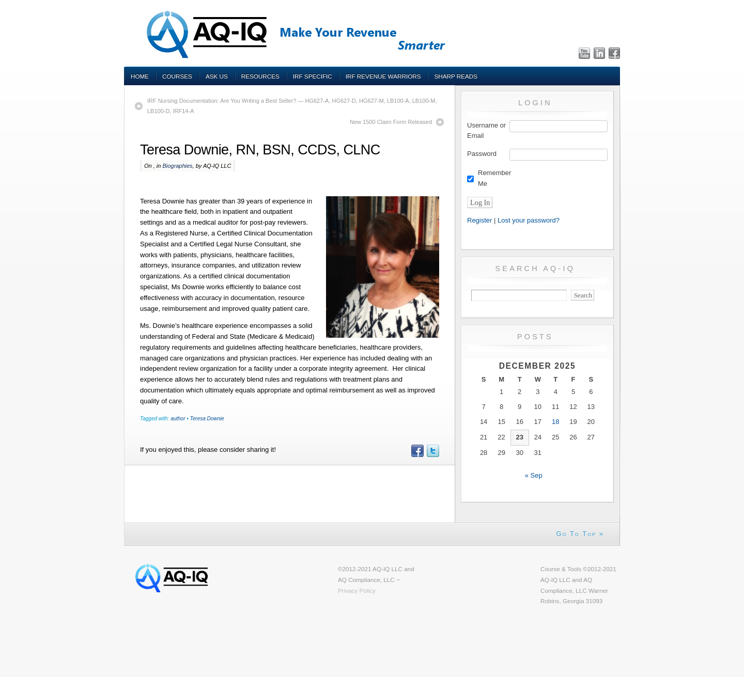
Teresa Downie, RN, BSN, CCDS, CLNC (260, 150)
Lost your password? (529, 220)
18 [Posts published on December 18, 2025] (555, 422)
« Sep (533, 475)
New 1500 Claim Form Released (391, 122)
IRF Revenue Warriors (383, 76)
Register (479, 220)
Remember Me (494, 178)
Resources (260, 76)
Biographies (177, 166)
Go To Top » (580, 534)
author (178, 418)
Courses (177, 76)
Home (140, 76)
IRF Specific (312, 76)
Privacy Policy (357, 590)
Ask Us (217, 76)
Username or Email (486, 130)
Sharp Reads (455, 76)
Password (482, 154)
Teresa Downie (207, 418)
